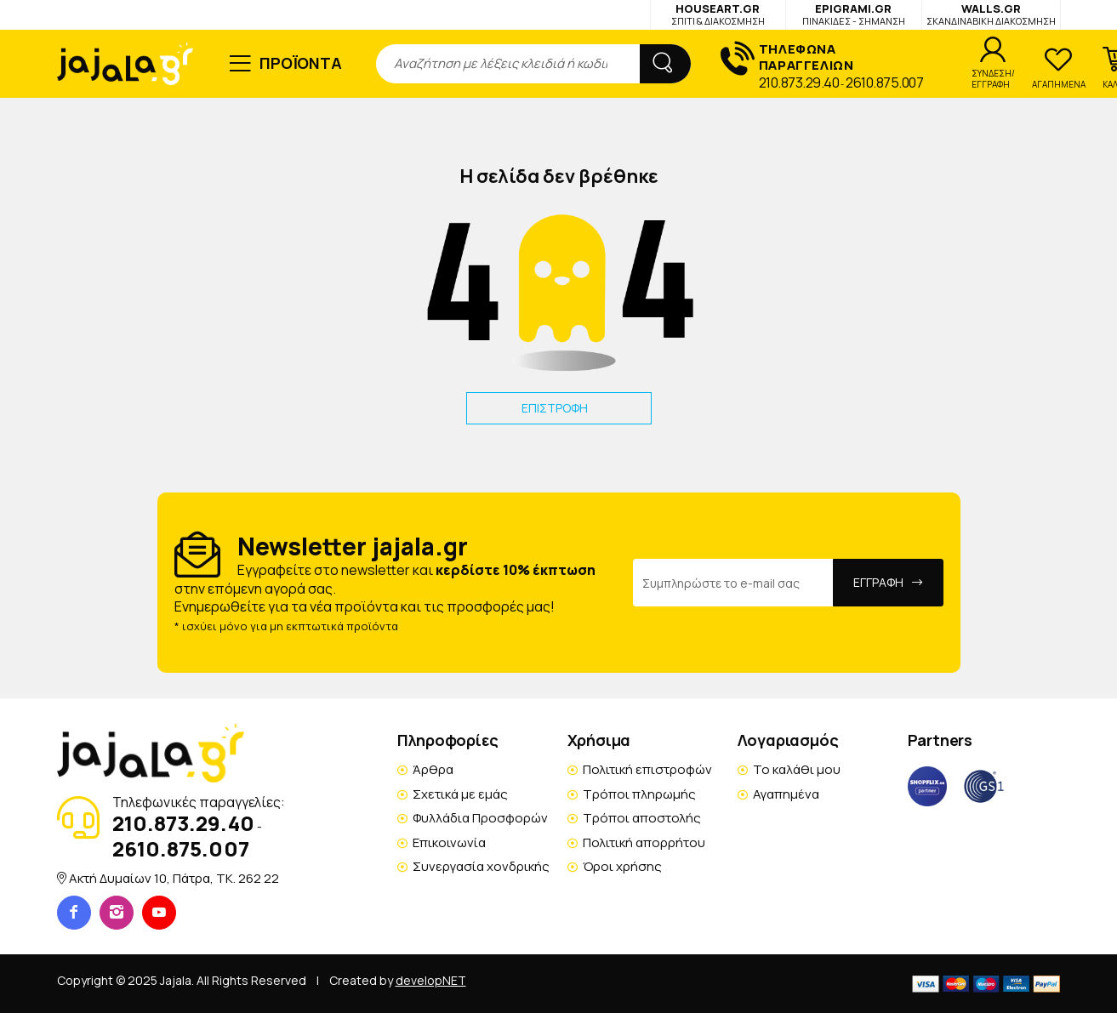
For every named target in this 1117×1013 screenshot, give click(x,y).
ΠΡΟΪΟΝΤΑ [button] (300, 63)
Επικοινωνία (449, 842)
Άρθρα (433, 769)
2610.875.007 (884, 82)
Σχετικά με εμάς (460, 794)
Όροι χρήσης (622, 866)
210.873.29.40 (799, 82)
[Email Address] (733, 582)
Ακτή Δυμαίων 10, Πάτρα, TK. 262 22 (174, 878)
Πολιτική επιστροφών (647, 769)
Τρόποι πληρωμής (639, 794)
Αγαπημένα (786, 794)
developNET (431, 980)
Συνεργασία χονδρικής (481, 866)
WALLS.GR (991, 14)
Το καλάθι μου (797, 769)
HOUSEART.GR (718, 14)
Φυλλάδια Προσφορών (480, 818)
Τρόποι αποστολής (642, 818)
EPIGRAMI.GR (853, 14)
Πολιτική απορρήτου (644, 842)
